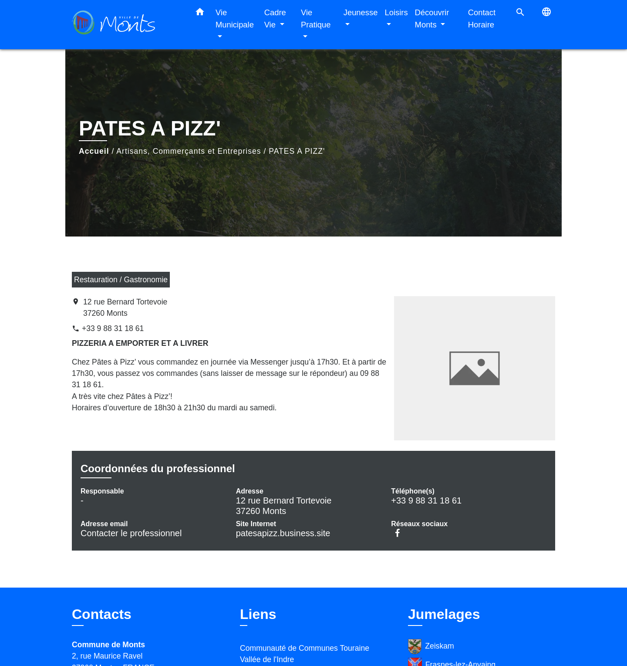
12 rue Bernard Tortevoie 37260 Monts (125, 308)
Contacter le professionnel (131, 533)
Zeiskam (431, 646)
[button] (200, 13)
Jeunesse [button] (361, 12)
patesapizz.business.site (283, 533)
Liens (258, 614)
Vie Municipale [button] (235, 18)
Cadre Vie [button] (275, 18)
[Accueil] (126, 24)
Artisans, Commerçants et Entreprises (188, 151)
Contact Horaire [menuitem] (482, 18)
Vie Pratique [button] (316, 18)
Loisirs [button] (396, 12)
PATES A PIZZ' (297, 151)
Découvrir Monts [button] (432, 18)
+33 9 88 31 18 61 (113, 328)
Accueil (94, 151)
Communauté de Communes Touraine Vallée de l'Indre (304, 654)
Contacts (101, 614)
